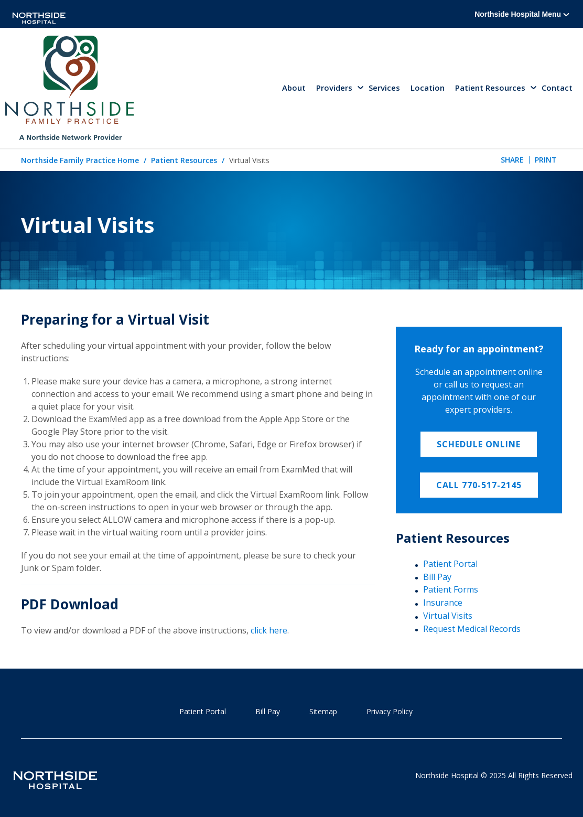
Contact (557, 87)
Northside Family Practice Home (80, 160)
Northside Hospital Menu (521, 14)
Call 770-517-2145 (479, 485)
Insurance (442, 602)
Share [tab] (512, 160)
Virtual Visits (447, 615)
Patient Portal (450, 563)
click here (269, 630)
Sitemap (323, 711)
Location (428, 87)
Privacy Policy (389, 711)
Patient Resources (184, 160)
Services (384, 87)
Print (546, 160)
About (294, 87)
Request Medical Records (472, 629)
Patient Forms (450, 589)
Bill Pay (437, 577)
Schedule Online (479, 444)
